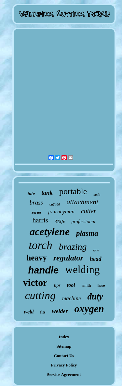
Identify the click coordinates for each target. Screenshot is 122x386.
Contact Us (64, 355)
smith (86, 285)
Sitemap (64, 346)
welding (82, 269)
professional (84, 221)
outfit (96, 194)
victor (35, 282)
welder (60, 311)
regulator (68, 258)
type (96, 250)
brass (36, 202)
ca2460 (54, 204)
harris (40, 220)
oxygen (89, 308)
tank (47, 192)
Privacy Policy (64, 365)
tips (57, 285)
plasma (87, 233)
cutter (88, 211)
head (96, 259)
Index (64, 336)
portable (73, 191)
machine (71, 298)
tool (71, 285)
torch (40, 245)
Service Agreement (64, 374)
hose (101, 285)
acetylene (50, 231)
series (36, 212)
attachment (82, 202)
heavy (36, 257)
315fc (60, 221)
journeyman (61, 211)
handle (43, 270)
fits (42, 312)
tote (31, 193)
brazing (73, 247)
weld (29, 311)
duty (95, 296)
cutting (40, 295)
